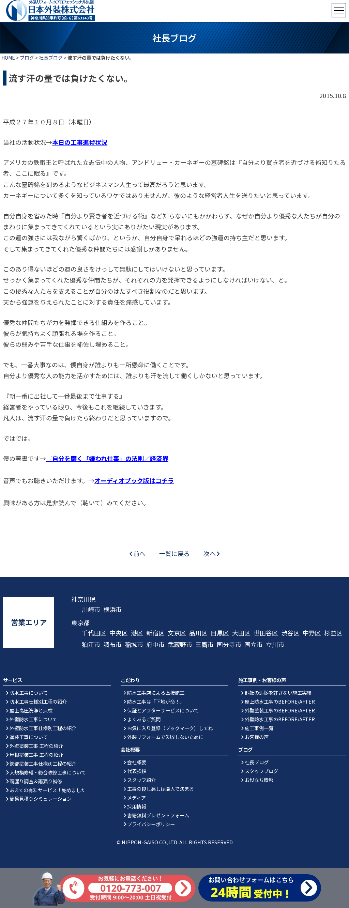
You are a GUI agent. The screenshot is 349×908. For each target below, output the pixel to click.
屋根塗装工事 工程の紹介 (36, 754)
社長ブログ (51, 57)
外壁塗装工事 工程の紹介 (36, 745)
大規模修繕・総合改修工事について (48, 772)
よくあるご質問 (144, 719)
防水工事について (29, 692)
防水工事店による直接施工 (155, 692)
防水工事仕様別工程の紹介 (38, 701)
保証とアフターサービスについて (163, 710)
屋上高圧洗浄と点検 (31, 710)
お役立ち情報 (259, 779)
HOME (8, 57)
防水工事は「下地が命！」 (155, 701)
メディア (136, 797)
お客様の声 (257, 736)
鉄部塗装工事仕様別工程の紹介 (43, 763)
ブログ (27, 57)
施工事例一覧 (259, 728)
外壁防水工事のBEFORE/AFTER (280, 719)
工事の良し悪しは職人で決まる (160, 788)
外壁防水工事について (33, 719)
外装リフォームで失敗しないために (165, 736)
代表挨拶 (136, 770)
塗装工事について (29, 736)
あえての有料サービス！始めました (48, 790)
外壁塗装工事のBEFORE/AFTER (280, 710)
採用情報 (136, 806)
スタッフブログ (261, 770)
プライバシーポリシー (151, 824)
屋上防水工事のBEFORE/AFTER (280, 701)
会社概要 (136, 762)
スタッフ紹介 (141, 779)
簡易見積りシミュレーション (41, 798)
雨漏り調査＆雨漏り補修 (36, 781)
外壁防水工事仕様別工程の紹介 (43, 728)
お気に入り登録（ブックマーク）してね (170, 728)
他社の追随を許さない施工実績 (278, 692)
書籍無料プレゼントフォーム (158, 815)
